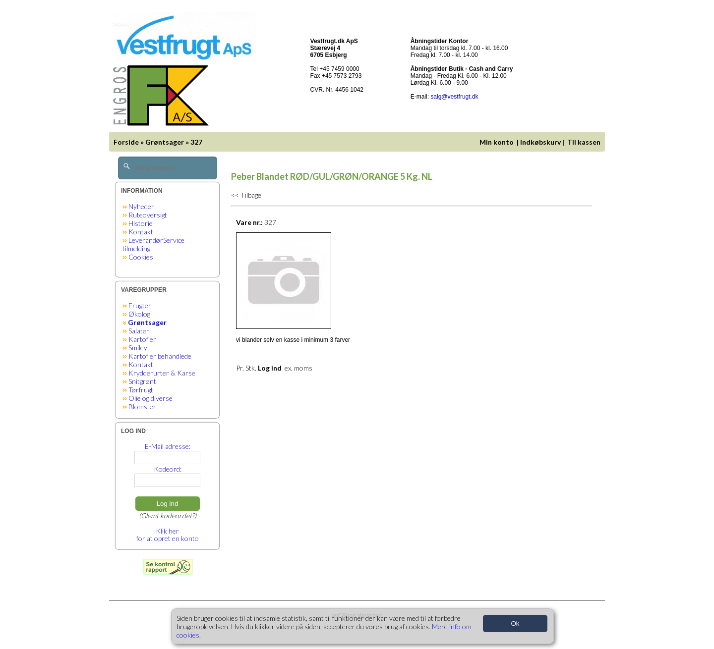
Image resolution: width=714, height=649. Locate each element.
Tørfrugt (140, 389)
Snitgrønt (142, 381)
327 (196, 142)
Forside (126, 142)
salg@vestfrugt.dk (454, 96)
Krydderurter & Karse (161, 373)
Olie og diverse (150, 398)
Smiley (137, 347)
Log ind (167, 503)
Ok (515, 623)
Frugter (139, 305)
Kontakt (140, 231)
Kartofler (142, 339)
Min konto (496, 142)
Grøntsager (164, 142)
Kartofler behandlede (159, 356)
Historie (140, 223)
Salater (138, 330)
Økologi (140, 314)
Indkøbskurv (540, 142)
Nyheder (141, 206)
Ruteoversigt (147, 215)
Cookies (140, 257)
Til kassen (584, 142)
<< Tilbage (246, 195)
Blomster (142, 406)
